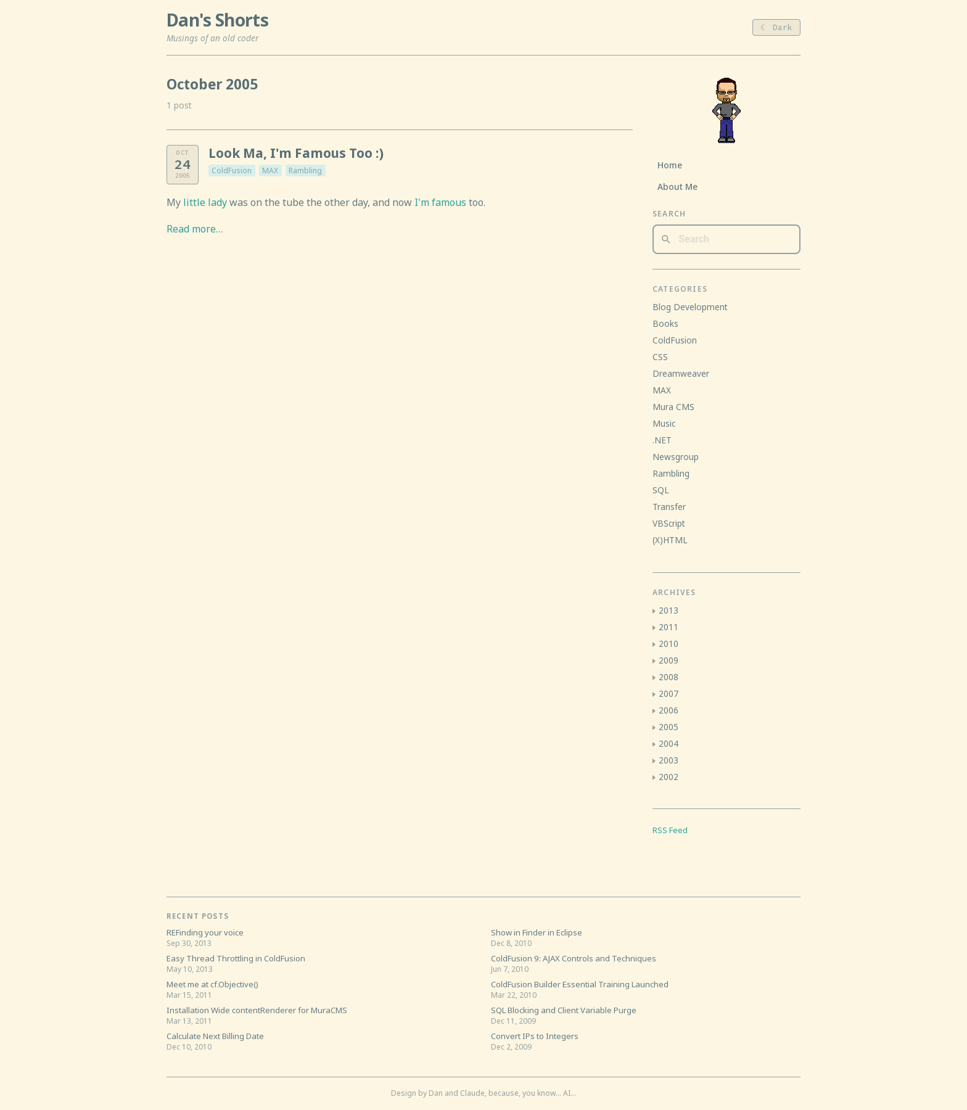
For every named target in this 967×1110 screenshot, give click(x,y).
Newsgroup (675, 456)
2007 (668, 693)
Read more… (195, 229)
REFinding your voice (205, 932)
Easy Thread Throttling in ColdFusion (236, 958)
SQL (660, 490)
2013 (668, 610)
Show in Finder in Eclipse (536, 932)
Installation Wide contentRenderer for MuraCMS (257, 1010)
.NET (662, 440)
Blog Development (690, 307)
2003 (668, 760)
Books (665, 323)
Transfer (669, 506)
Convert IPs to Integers (534, 1036)
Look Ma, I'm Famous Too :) (296, 153)
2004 (668, 743)
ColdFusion (232, 170)
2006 (668, 710)
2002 (668, 777)
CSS (660, 357)
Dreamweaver (680, 373)
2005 (668, 727)
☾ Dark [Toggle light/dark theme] (776, 27)
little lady (205, 202)
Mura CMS (673, 407)
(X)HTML (670, 540)
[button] (654, 611)
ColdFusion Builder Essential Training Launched (580, 984)
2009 (668, 660)
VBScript (668, 523)
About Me (677, 186)
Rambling (305, 170)
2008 (668, 677)
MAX (270, 170)
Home (669, 165)
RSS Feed (670, 830)
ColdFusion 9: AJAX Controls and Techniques (573, 958)
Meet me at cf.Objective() (212, 984)
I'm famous (440, 202)
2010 (668, 643)
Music (663, 423)
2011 (668, 627)
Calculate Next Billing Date (215, 1036)
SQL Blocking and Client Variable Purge (563, 1010)
